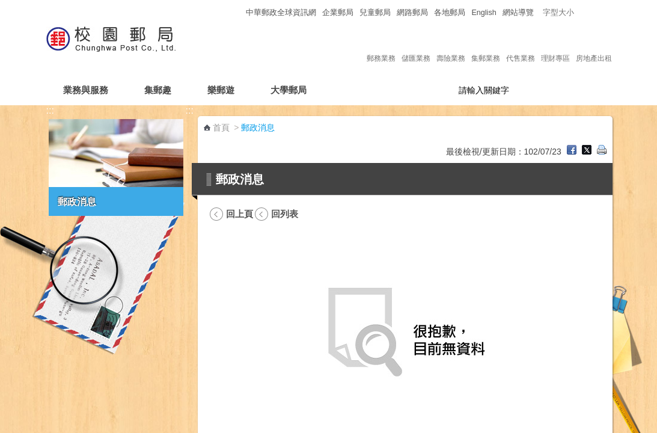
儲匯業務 (416, 46)
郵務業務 (381, 46)
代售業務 (520, 46)
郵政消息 (77, 201)
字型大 (604, 12)
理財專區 (555, 46)
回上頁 (239, 214)
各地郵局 (449, 12)
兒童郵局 (375, 12)
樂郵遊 (220, 90)
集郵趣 (157, 90)
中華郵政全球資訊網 (281, 12)
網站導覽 (518, 12)
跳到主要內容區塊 (6, 6)
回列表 (284, 214)
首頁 (221, 127)
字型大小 (558, 12)
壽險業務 (450, 46)
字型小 (581, 12)
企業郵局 (337, 12)
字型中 (592, 12)
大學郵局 (288, 90)
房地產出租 (594, 46)
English (483, 12)
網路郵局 (412, 12)
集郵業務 (485, 46)
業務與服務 (85, 90)
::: (236, 12)
